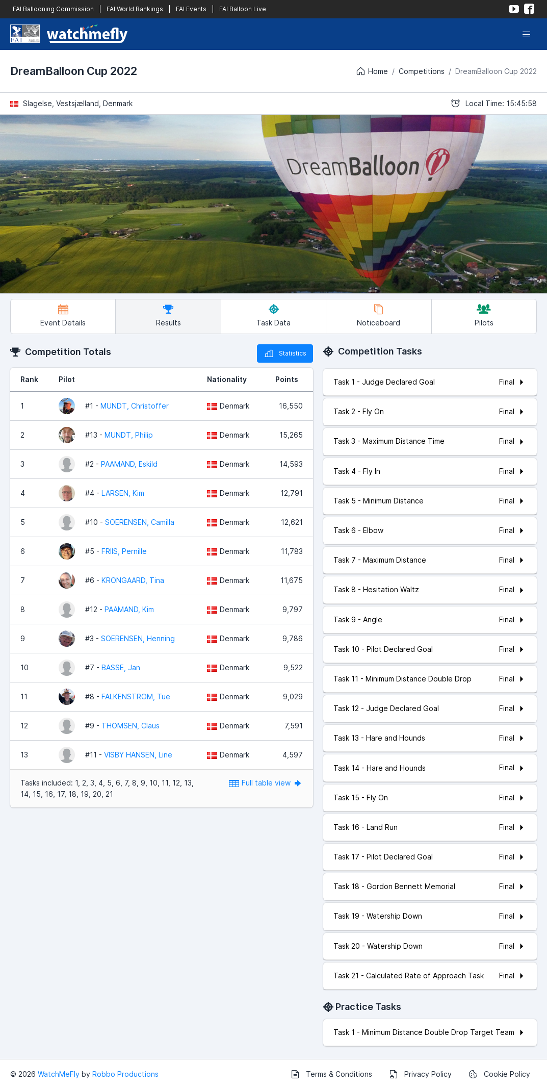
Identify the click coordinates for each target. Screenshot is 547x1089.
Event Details (63, 315)
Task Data (273, 315)
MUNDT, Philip (129, 434)
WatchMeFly (59, 1074)
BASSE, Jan (120, 667)
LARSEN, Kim (122, 493)
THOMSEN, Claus (130, 725)
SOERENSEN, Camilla (139, 522)
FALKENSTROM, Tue (135, 696)
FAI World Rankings (135, 9)
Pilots (484, 315)
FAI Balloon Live (242, 9)
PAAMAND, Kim (129, 609)
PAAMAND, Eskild (129, 464)
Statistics (285, 353)
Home (371, 71)
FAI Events (191, 9)
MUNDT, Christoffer (134, 405)
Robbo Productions (125, 1074)
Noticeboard (378, 315)
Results (168, 315)
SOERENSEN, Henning (138, 638)
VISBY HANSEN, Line (138, 754)
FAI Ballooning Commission (53, 9)
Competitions (422, 71)
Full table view (266, 782)
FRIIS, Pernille (124, 551)
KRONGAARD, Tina (132, 580)
